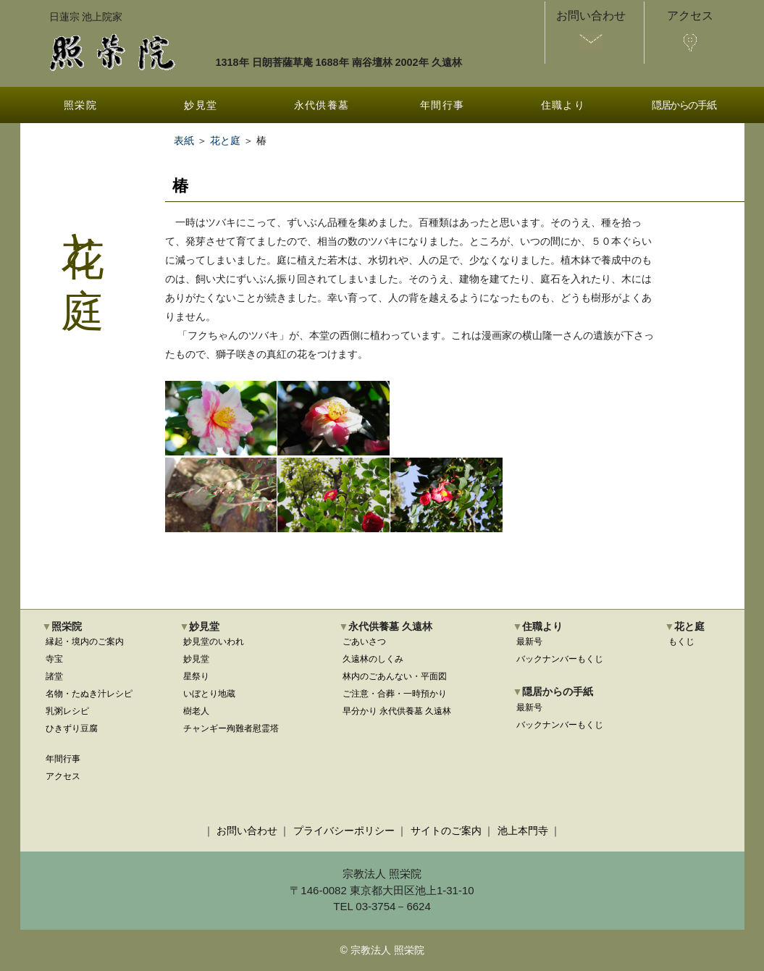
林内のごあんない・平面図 (395, 676)
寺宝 (54, 659)
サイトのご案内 (446, 830)
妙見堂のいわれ (213, 641)
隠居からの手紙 (683, 105)
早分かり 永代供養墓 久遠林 (397, 711)
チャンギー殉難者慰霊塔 (231, 728)
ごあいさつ (364, 641)
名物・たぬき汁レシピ (89, 694)
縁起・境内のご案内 (85, 641)
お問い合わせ (247, 830)
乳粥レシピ (67, 711)
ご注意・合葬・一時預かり (395, 694)
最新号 (529, 641)
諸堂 (54, 676)
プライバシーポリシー (344, 830)
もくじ (681, 641)
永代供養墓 (322, 105)
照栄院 (80, 105)
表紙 (184, 140)
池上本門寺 (523, 830)
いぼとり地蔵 (209, 694)
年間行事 (442, 105)
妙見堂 (200, 105)
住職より (563, 105)
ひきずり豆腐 (72, 728)
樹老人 (196, 711)
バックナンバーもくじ (559, 659)
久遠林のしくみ (373, 659)
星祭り (196, 676)
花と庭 (225, 140)
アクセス (63, 776)
